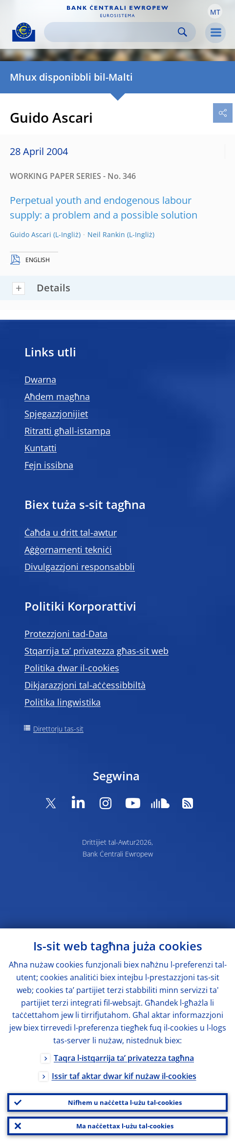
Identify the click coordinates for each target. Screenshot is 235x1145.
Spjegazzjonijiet (56, 413)
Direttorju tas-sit (58, 728)
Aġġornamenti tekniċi (68, 549)
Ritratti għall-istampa (67, 431)
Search (182, 32)
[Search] (112, 32)
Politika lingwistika (62, 702)
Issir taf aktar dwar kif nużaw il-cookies (124, 1076)
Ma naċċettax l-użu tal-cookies (124, 1126)
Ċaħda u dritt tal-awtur (70, 532)
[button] (215, 11)
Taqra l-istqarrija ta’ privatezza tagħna (124, 1058)
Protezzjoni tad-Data (65, 633)
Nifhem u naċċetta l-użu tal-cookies (125, 1102)
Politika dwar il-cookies (71, 668)
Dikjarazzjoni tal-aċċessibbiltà (85, 685)
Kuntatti (40, 448)
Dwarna (40, 379)
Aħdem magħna (57, 396)
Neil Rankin (106, 234)
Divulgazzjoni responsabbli (79, 566)
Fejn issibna (48, 465)
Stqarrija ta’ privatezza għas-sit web (96, 651)
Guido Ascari (30, 234)
